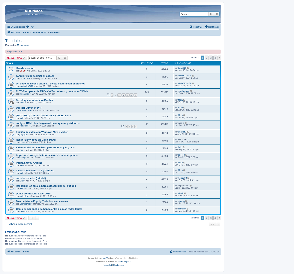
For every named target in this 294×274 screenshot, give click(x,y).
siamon (181, 201)
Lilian (22, 71)
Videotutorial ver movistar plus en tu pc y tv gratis (45, 147)
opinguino (24, 126)
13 (127, 95)
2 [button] (206, 57)
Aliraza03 (182, 178)
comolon (23, 211)
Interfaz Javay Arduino (29, 162)
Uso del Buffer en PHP (29, 107)
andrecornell (25, 204)
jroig (21, 150)
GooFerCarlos (26, 110)
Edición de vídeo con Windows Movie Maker (42, 132)
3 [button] (211, 57)
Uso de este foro (25, 68)
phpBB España (124, 262)
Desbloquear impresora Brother (34, 100)
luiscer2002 (25, 78)
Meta (22, 103)
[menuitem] (30, 27)
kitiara (22, 142)
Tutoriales (13, 41)
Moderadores (23, 45)
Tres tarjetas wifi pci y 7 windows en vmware (42, 201)
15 (135, 95)
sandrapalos (183, 91)
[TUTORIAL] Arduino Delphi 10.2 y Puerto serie (43, 115)
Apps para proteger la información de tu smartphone (47, 155)
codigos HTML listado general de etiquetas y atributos (48, 123)
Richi (180, 107)
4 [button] (215, 57)
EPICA (23, 188)
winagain (24, 158)
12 (123, 95)
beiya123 (182, 68)
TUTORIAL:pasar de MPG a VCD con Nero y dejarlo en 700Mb (52, 91)
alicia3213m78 (184, 76)
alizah (181, 193)
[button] (219, 58)
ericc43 (181, 155)
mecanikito (24, 94)
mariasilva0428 (26, 86)
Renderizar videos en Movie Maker (36, 139)
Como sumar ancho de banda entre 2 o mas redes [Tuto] (49, 209)
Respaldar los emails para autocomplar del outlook (46, 185)
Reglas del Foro (14, 51)
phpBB (105, 258)
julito (22, 181)
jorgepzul (24, 134)
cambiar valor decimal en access (35, 76)
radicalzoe (24, 196)
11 (119, 95)
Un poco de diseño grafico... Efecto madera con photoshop (50, 83)
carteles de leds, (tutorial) (31, 178)
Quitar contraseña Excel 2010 (33, 193)
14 (131, 95)
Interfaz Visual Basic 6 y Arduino (35, 170)
